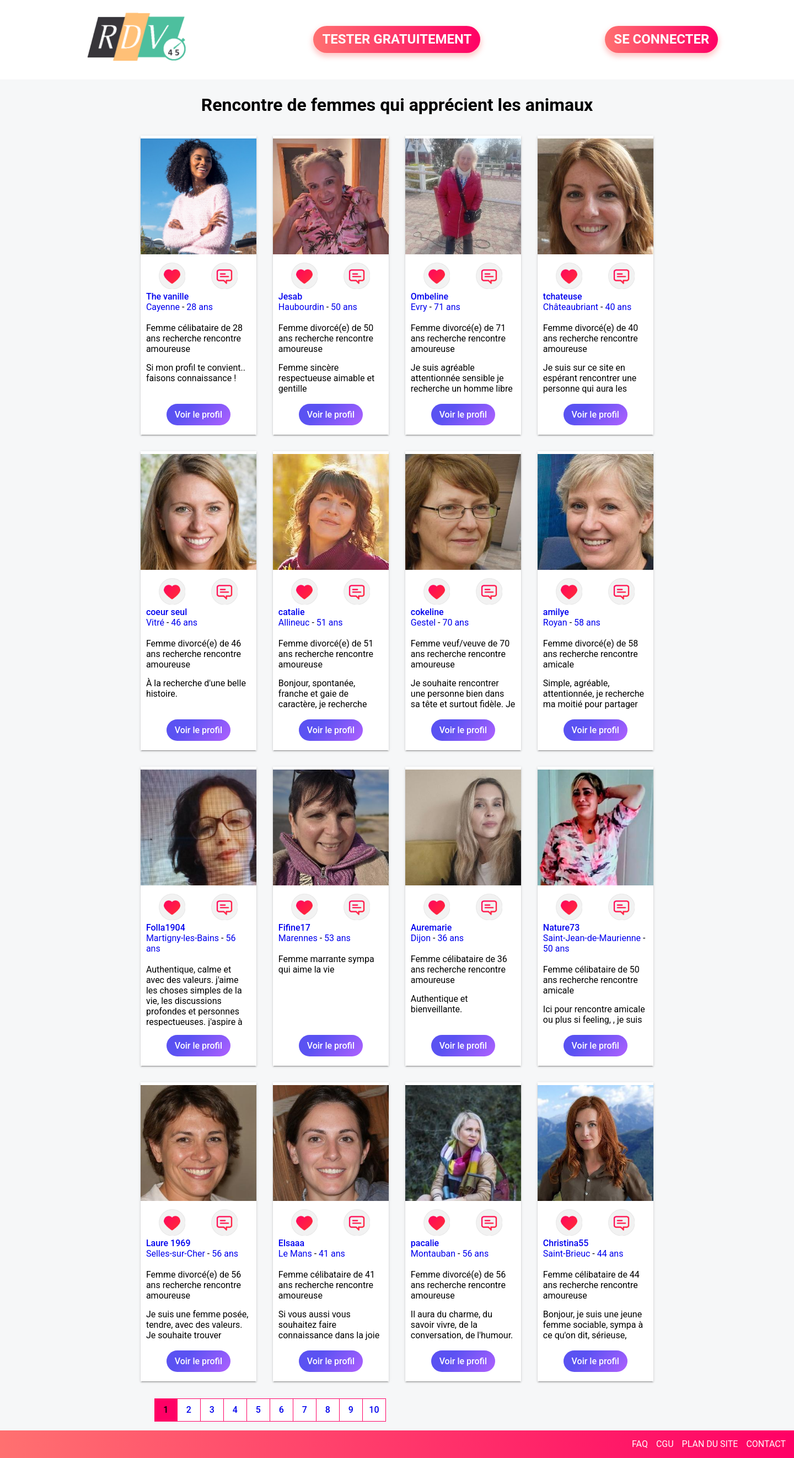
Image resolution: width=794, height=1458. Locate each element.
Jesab (290, 296)
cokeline (427, 612)
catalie (291, 612)
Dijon (421, 938)
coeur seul (166, 612)
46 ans (184, 622)
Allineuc (294, 622)
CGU (665, 1444)
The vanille (167, 296)
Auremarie (431, 927)
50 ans (344, 307)
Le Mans (295, 1253)
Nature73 (561, 927)
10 (374, 1409)
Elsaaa (291, 1243)
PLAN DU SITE (710, 1444)
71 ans (447, 307)
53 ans (337, 938)
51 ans (329, 622)
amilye (556, 612)
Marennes (298, 938)
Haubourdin (301, 307)
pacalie (425, 1243)
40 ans (618, 307)
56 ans (225, 1253)
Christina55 (565, 1243)
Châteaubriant (570, 307)
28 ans (199, 307)
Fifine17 (294, 927)
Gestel (423, 622)
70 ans (455, 622)
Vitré (155, 622)
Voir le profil (198, 414)
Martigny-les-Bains (182, 938)
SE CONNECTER (661, 39)
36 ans (450, 938)
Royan (555, 622)
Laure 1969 (168, 1243)
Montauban (433, 1253)
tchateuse (562, 296)
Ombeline (429, 296)
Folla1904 (165, 927)
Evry (419, 307)
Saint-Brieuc (567, 1253)
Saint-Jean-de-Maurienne (592, 938)
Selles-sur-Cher (175, 1253)
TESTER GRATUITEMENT (396, 39)
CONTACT (766, 1444)
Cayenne (163, 307)
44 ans (610, 1253)
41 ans (332, 1253)
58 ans (587, 622)
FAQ (640, 1444)
